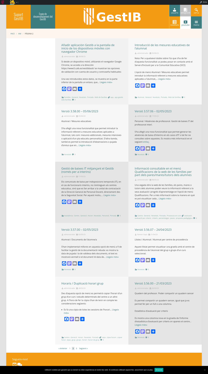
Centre (76, 215)
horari (84, 340)
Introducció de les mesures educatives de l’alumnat (162, 46)
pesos (172, 218)
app (112, 97)
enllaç (146, 141)
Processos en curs (174, 215)
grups (79, 340)
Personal (105, 215)
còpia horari (111, 337)
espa (69, 340)
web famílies (66, 100)
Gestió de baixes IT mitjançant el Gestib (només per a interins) (87, 170)
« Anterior (63, 348)
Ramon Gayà (142, 234)
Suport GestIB (18, 16)
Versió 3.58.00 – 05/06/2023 (79, 111)
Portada (90, 97)
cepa (104, 337)
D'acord (159, 370)
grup (73, 340)
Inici (12, 33)
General (75, 97)
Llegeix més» (106, 82)
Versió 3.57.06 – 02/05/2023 (153, 111)
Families (67, 97)
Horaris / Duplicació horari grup (82, 283)
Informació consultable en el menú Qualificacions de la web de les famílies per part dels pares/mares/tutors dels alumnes (163, 171)
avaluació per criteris (143, 218)
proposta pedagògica (184, 218)
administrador (69, 56)
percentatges (164, 218)
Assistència (68, 215)
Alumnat (140, 97)
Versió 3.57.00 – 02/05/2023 (79, 229)
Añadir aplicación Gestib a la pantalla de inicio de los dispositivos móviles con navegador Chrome (88, 48)
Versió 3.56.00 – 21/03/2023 (153, 283)
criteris (155, 218)
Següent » (83, 348)
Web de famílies (101, 97)
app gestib (119, 97)
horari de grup (93, 340)
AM (19, 33)
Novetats (82, 97)
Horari (90, 215)
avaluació (188, 215)
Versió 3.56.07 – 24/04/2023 (153, 229)
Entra (205, 2)
